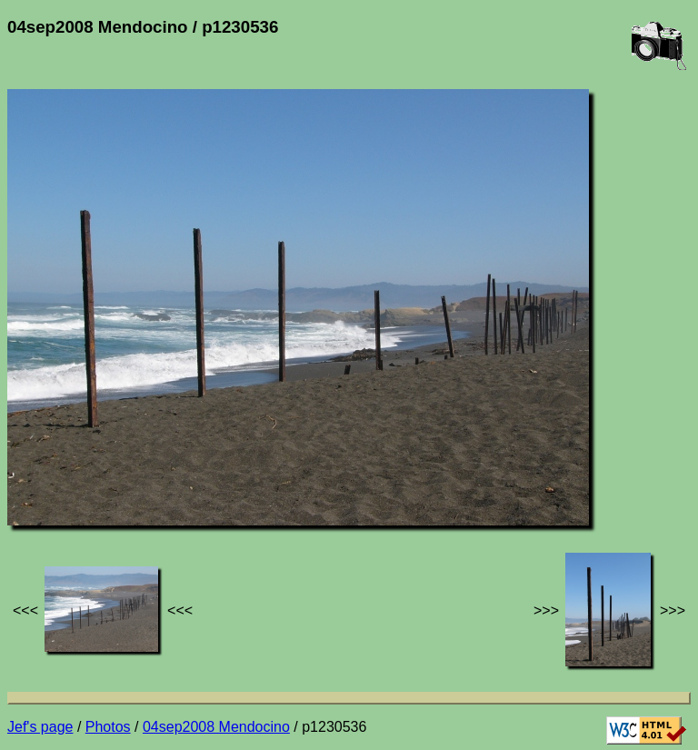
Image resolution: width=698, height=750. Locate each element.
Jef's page (40, 727)
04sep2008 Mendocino (216, 727)
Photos (108, 727)
